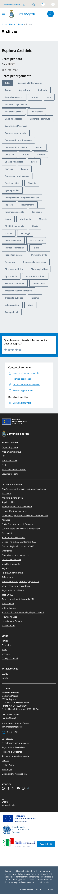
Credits (5, 801)
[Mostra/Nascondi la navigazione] (3, 13)
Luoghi (5, 673)
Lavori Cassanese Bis (11, 559)
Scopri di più (46, 844)
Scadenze (6, 654)
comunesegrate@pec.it (12, 726)
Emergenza (7, 550)
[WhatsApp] (3, 788)
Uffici (4, 456)
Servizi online (8, 603)
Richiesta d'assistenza (12, 751)
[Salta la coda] (24, 4)
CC (3, 798)
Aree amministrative (11, 451)
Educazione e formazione (13, 537)
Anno (8, 64)
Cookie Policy (8, 765)
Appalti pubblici (9, 502)
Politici (5, 465)
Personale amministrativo (14, 469)
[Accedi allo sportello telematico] (43, 4)
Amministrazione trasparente (15, 756)
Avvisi (4, 649)
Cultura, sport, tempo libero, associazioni (21, 528)
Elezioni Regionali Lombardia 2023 (18, 546)
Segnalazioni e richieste (13, 590)
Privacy (5, 760)
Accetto (40, 889)
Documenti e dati (10, 473)
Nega (51, 889)
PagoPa (5, 568)
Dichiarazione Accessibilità (14, 773)
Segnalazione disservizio (13, 747)
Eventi (5, 678)
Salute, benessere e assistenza (16, 586)
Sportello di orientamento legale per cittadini (23, 612)
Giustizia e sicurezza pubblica (15, 555)
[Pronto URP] (33, 4)
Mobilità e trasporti (11, 564)
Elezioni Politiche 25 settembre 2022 (19, 541)
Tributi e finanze (9, 616)
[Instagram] (23, 788)
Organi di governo (10, 447)
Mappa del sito (8, 805)
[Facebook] (8, 788)
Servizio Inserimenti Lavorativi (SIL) (18, 599)
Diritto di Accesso (10, 533)
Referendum (7, 577)
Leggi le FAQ (7, 738)
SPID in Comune (9, 608)
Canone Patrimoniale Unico (14, 511)
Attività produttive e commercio (17, 506)
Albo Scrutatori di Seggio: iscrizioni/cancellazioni (24, 489)
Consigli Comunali (10, 658)
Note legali (7, 769)
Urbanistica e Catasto (12, 621)
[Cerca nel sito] (50, 14)
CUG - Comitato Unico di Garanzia (17, 524)
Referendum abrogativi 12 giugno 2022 (20, 581)
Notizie (20, 24)
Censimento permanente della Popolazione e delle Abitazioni (25, 517)
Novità (12, 24)
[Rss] (28, 788)
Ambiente (6, 493)
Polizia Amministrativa (12, 572)
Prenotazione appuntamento (15, 743)
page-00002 (7, 594)
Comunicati (7, 645)
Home (4, 24)
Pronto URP (10, 732)
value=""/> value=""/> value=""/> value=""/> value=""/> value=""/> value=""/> (11, 64)
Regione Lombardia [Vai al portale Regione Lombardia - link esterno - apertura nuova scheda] (12, 4)
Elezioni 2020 (8, 625)
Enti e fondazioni (9, 460)
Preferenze (26, 889)
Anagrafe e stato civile (12, 497)
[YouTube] (18, 788)
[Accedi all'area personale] (53, 4)
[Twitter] (13, 788)
